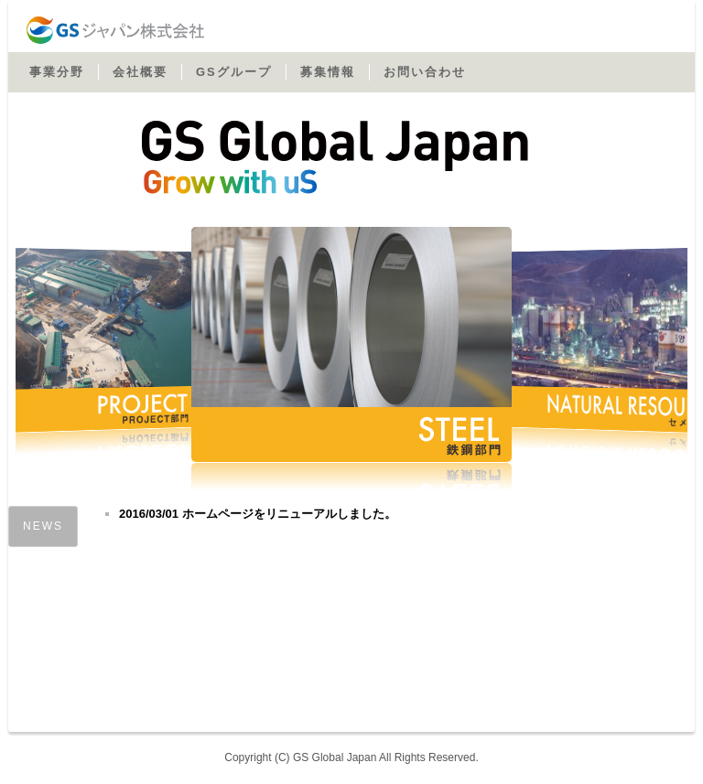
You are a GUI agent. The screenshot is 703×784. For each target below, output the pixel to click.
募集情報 (327, 72)
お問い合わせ (425, 72)
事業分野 (56, 72)
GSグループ (234, 72)
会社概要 (140, 72)
